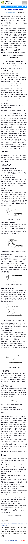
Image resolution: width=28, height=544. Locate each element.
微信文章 (6, 540)
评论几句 (17, 540)
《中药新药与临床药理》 (15, 6)
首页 (2, 6)
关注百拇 (12, 540)
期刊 (6, 6)
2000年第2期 (21, 12)
